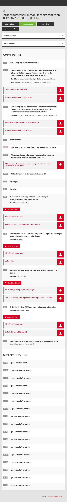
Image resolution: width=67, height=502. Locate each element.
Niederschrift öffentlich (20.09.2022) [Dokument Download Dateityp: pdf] (18, 97)
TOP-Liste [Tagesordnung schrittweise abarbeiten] (45, 24)
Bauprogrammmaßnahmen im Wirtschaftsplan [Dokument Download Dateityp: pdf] (22, 122)
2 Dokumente (9, 43)
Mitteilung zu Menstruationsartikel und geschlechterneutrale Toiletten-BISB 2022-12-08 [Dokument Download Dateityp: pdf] (27, 165)
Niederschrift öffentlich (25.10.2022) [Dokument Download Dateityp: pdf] (18, 130)
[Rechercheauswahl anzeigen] (3, 11)
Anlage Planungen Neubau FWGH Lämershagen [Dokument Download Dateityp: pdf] (22, 224)
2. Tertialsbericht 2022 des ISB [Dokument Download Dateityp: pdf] (16, 332)
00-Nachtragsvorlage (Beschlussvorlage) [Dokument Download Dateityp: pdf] (19, 290)
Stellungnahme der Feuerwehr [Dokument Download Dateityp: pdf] (16, 89)
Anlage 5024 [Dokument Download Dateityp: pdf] (9, 261)
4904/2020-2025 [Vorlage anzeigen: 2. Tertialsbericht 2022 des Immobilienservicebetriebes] (12, 317)
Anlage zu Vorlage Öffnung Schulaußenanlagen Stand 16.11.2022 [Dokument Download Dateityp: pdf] (28, 298)
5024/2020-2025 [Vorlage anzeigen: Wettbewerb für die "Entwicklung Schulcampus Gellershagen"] (12, 246)
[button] (60, 90)
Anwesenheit (10, 29)
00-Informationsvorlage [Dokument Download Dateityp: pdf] (14, 216)
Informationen (10, 24)
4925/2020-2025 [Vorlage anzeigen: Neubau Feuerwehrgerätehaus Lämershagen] (12, 209)
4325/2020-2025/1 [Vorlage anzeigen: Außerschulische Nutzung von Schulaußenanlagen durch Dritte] (13, 283)
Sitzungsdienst (55, 496)
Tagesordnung (28, 24)
